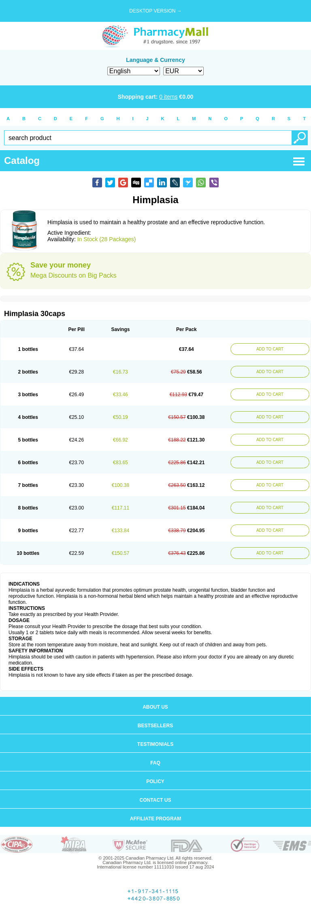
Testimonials (155, 744)
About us (155, 707)
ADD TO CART (269, 349)
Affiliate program (155, 819)
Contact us (155, 800)
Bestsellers (155, 725)
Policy (155, 781)
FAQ (155, 763)
